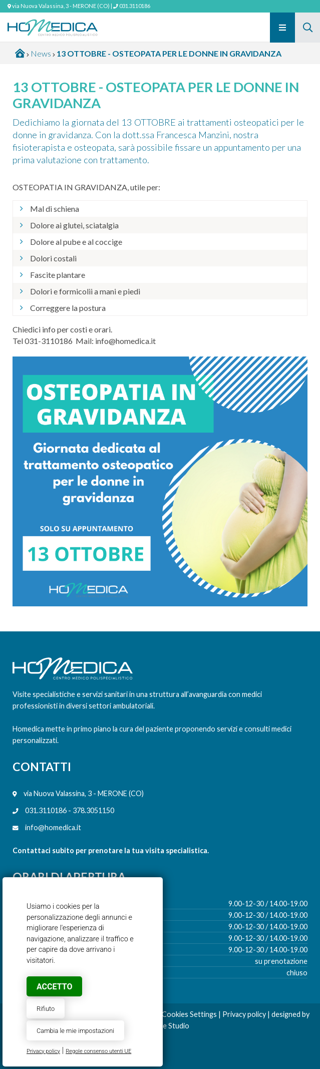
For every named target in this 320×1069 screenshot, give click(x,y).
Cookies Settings (189, 1014)
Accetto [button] (54, 986)
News (41, 53)
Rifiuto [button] (46, 1008)
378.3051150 (93, 810)
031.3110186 (134, 6)
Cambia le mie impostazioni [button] (75, 1030)
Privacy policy (43, 1051)
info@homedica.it (53, 827)
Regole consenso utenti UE (98, 1051)
